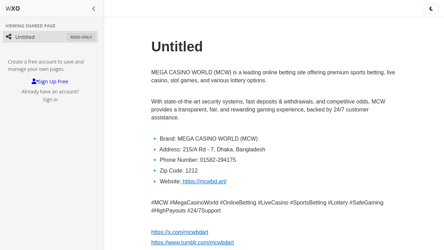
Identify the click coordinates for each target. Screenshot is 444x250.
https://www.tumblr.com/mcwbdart (192, 242)
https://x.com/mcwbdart (179, 232)
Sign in (50, 99)
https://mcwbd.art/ (204, 181)
